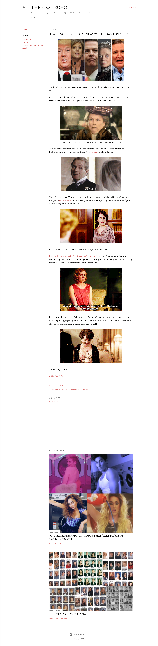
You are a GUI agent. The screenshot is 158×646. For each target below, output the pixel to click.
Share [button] (24, 29)
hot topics (26, 39)
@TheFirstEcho (56, 376)
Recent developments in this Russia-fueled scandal (73, 256)
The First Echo (49, 7)
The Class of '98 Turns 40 (68, 614)
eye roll (95, 152)
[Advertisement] (91, 426)
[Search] (132, 7)
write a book (65, 200)
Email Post (59, 386)
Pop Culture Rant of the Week (78, 389)
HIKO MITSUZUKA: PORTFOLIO (45, 17)
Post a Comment (56, 402)
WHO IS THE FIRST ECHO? (72, 17)
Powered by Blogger (79, 634)
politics (25, 42)
